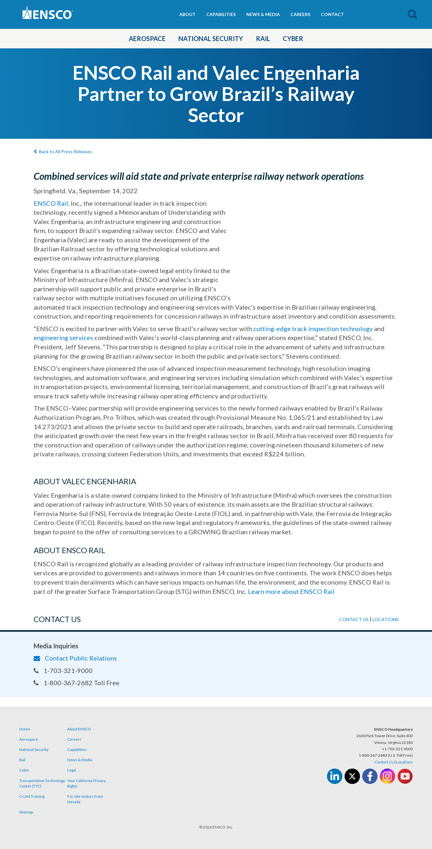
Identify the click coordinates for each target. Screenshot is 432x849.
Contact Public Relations (75, 658)
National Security (210, 38)
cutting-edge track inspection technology (313, 328)
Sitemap (26, 812)
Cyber (293, 38)
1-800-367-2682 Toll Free (76, 683)
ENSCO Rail (51, 203)
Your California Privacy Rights (86, 783)
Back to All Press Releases (63, 151)
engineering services (63, 337)
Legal (71, 770)
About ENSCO (79, 729)
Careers (300, 14)
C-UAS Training (32, 796)
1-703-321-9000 (63, 670)
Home (24, 729)
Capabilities (221, 14)
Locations (385, 619)
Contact (332, 14)
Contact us (354, 619)
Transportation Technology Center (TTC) (42, 783)
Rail (263, 38)
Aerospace (147, 38)
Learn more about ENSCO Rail (291, 591)
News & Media (263, 14)
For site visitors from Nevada (85, 799)
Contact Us (384, 762)
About (187, 14)
